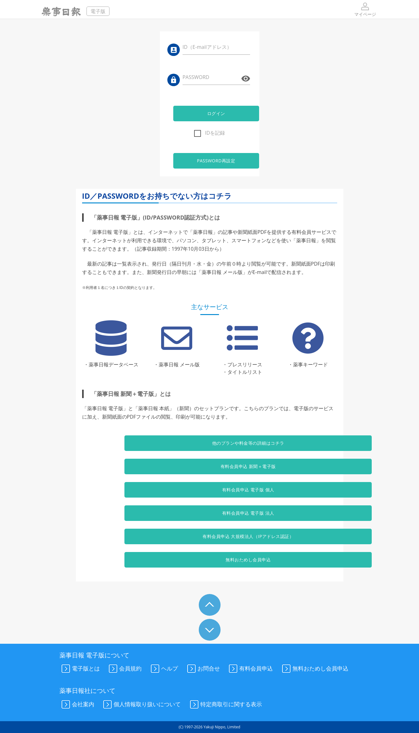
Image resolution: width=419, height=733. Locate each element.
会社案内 (76, 705)
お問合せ (202, 669)
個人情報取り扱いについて (141, 705)
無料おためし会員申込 (209, 560)
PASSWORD (196, 77)
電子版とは (79, 669)
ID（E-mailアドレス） (207, 47)
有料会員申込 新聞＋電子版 (209, 466)
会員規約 (124, 669)
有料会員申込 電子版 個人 (210, 490)
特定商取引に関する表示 (225, 705)
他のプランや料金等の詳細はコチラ (209, 443)
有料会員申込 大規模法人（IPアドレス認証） (209, 536)
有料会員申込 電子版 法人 (210, 513)
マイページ (365, 9)
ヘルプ (163, 669)
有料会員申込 (250, 669)
